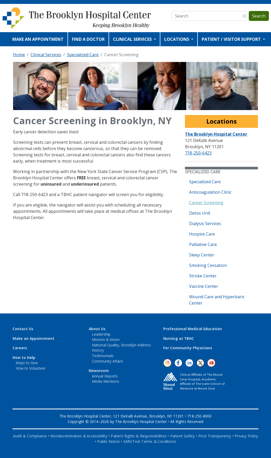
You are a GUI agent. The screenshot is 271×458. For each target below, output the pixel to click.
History (98, 350)
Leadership (101, 334)
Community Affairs (107, 361)
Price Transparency (214, 435)
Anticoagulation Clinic (210, 192)
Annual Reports (105, 376)
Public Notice (108, 441)
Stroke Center (203, 276)
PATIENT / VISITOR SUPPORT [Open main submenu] (232, 39)
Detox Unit (199, 213)
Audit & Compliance (30, 435)
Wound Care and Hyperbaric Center (217, 300)
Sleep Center (201, 255)
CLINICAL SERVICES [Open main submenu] (133, 39)
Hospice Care (202, 234)
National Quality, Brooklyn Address (121, 344)
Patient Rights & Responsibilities (139, 435)
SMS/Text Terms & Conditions (149, 441)
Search (259, 16)
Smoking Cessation (208, 265)
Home (19, 55)
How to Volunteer (31, 368)
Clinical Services (46, 55)
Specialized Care (83, 55)
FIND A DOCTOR (88, 39)
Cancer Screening (206, 202)
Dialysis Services (205, 223)
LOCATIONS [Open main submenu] (177, 39)
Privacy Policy (246, 435)
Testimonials (103, 355)
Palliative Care (203, 244)
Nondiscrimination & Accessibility (78, 435)
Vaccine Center (203, 286)
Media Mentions (105, 381)
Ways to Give (27, 362)
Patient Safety (182, 435)
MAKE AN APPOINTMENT (38, 39)
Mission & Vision (106, 339)
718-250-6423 (198, 153)
